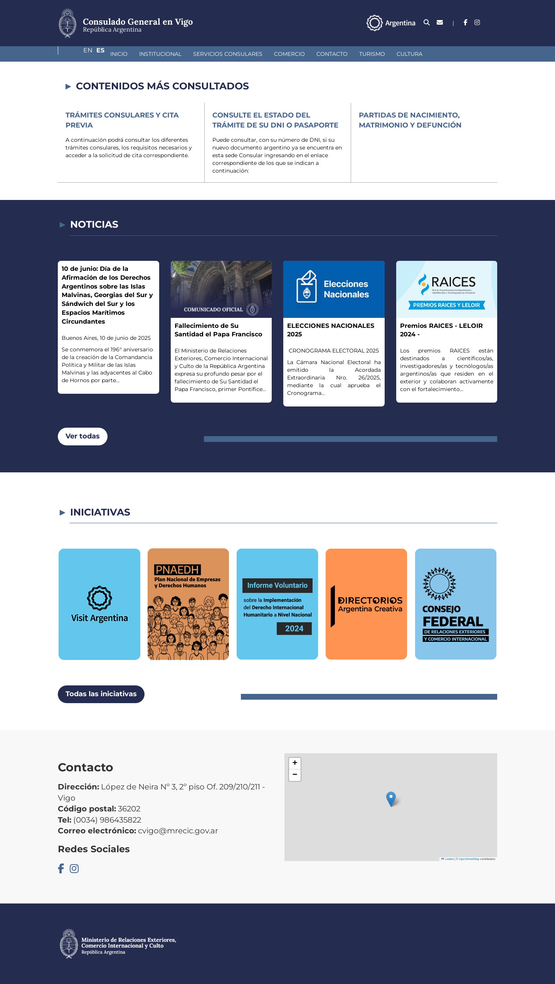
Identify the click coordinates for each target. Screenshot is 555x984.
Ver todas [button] (83, 436)
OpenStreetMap (469, 859)
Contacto (291, 53)
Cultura (369, 53)
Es (493, 22)
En (477, 22)
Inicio (78, 53)
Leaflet (447, 859)
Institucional (119, 53)
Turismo (331, 53)
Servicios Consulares (187, 53)
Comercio (248, 53)
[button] (391, 799)
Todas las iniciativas (101, 694)
